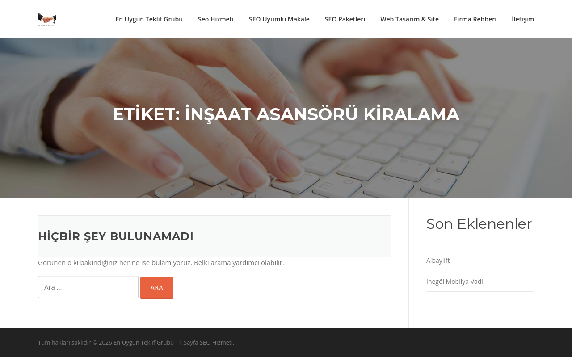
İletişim (523, 19)
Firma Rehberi (475, 19)
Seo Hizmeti (216, 19)
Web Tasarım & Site (409, 19)
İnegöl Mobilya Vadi (454, 282)
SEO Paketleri (345, 19)
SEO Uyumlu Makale (279, 19)
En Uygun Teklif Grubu (149, 19)
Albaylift (438, 261)
